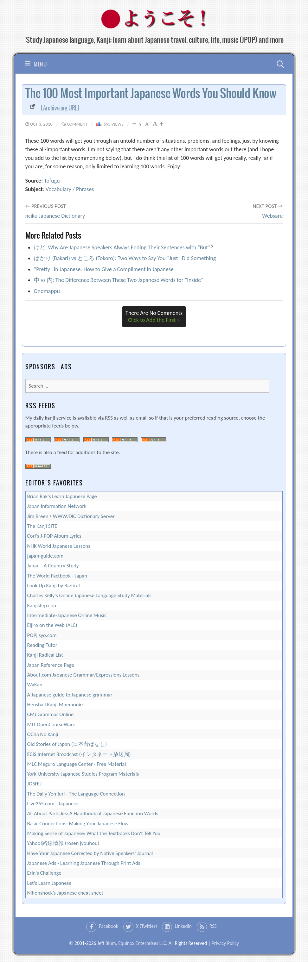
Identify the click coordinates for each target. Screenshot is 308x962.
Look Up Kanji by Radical (53, 585)
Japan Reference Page (50, 665)
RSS (213, 926)
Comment (77, 124)
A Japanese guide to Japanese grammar (69, 694)
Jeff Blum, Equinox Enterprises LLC (131, 943)
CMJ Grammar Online (50, 714)
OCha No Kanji (42, 734)
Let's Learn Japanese (49, 883)
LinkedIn (183, 926)
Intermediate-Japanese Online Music (67, 615)
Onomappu (47, 291)
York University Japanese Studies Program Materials (83, 774)
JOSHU (34, 783)
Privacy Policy (225, 943)
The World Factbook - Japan (57, 575)
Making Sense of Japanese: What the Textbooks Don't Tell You (94, 833)
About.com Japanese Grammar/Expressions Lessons (83, 675)
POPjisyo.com (42, 635)
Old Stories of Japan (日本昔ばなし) (67, 744)
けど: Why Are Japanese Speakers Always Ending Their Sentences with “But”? (123, 247)
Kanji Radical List (45, 655)
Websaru (272, 215)
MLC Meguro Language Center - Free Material (76, 764)
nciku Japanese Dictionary (55, 215)
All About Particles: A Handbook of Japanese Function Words (92, 813)
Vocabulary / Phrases (70, 189)
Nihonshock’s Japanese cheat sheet (65, 893)
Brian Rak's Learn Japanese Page (62, 496)
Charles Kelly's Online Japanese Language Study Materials (89, 595)
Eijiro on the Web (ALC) (52, 625)
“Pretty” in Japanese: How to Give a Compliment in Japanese (104, 269)
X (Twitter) (146, 926)
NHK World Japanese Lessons (58, 546)
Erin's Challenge (44, 873)
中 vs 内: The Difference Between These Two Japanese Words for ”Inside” (118, 280)
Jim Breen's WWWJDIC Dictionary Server (71, 516)
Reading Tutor (42, 645)
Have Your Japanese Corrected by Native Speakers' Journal (90, 853)
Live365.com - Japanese (53, 803)
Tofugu (52, 180)
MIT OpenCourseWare (51, 724)
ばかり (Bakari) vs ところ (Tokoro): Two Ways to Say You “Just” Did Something (125, 258)
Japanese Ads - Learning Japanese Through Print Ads (83, 863)
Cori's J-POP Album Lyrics (54, 536)
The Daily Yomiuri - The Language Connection (76, 793)
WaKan (34, 684)
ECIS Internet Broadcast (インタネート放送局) (79, 754)
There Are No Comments (154, 316)
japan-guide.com (45, 556)
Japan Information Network (57, 506)
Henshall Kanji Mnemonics (56, 704)
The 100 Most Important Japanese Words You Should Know (151, 98)
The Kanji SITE (42, 526)
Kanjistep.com (42, 605)
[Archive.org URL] (60, 108)
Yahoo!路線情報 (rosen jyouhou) (63, 843)
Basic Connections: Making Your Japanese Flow (78, 823)
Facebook (108, 926)
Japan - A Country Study (53, 565)
